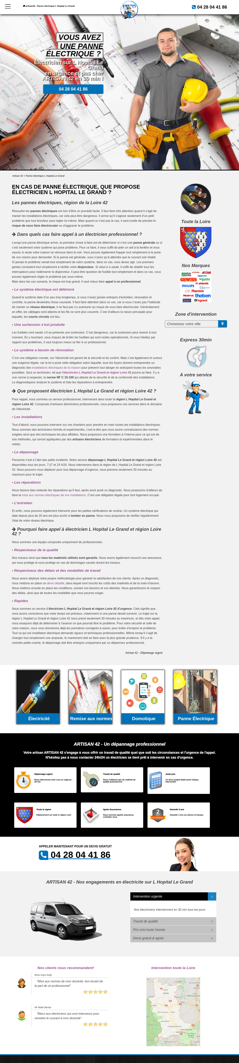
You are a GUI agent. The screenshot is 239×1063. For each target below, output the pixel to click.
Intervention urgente (147, 896)
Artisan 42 (17, 175)
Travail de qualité (145, 921)
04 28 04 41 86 (207, 6)
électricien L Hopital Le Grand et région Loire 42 (97, 372)
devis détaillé (55, 583)
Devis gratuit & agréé (148, 938)
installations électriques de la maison (56, 367)
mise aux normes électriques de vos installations (54, 495)
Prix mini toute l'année (149, 930)
